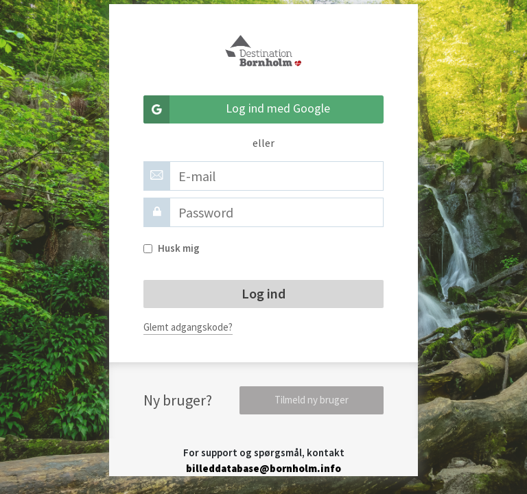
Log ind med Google (236, 109)
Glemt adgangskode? (188, 326)
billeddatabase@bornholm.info (263, 468)
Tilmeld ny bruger (311, 399)
